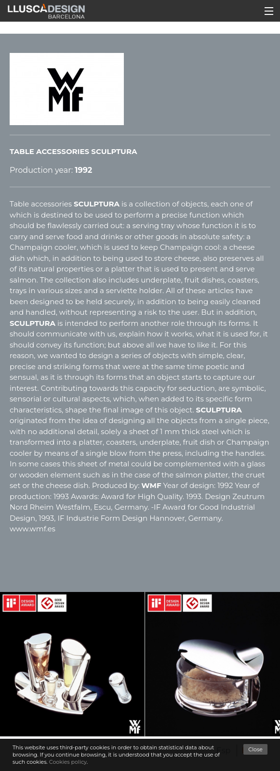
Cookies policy (68, 761)
